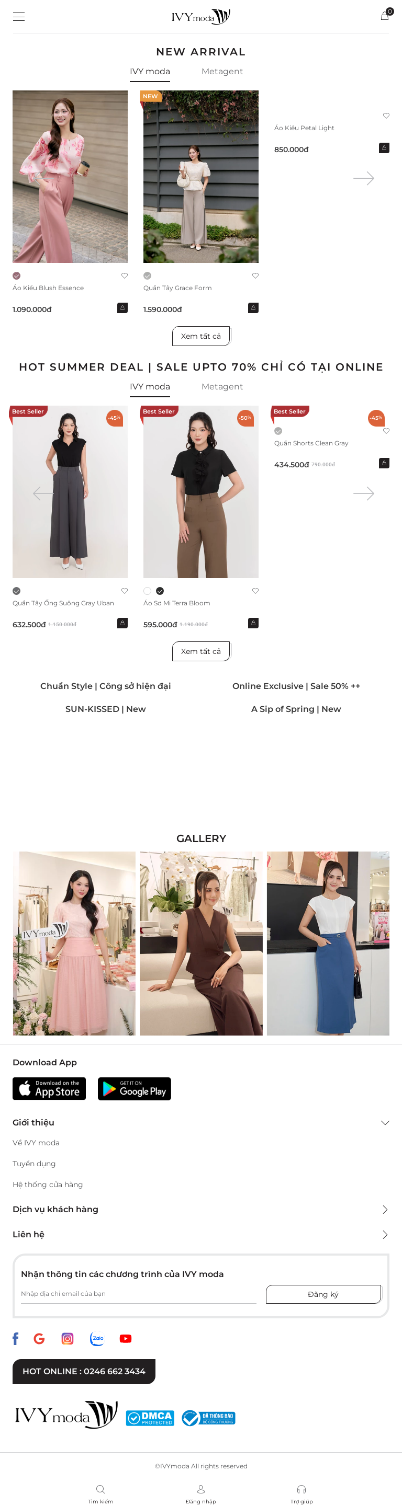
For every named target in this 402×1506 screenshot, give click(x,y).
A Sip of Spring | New (296, 709)
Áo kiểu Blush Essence (48, 288)
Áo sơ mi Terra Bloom (176, 603)
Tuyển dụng (34, 1163)
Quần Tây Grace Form (177, 288)
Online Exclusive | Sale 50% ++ (296, 686)
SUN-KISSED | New (105, 709)
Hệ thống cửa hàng (48, 1184)
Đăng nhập (201, 1501)
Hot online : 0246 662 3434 (84, 1371)
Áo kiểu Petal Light (304, 128)
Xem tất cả (201, 336)
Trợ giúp (302, 1501)
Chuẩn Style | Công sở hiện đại (105, 686)
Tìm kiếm (101, 1501)
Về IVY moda (36, 1142)
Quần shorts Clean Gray (311, 443)
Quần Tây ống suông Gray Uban (63, 603)
